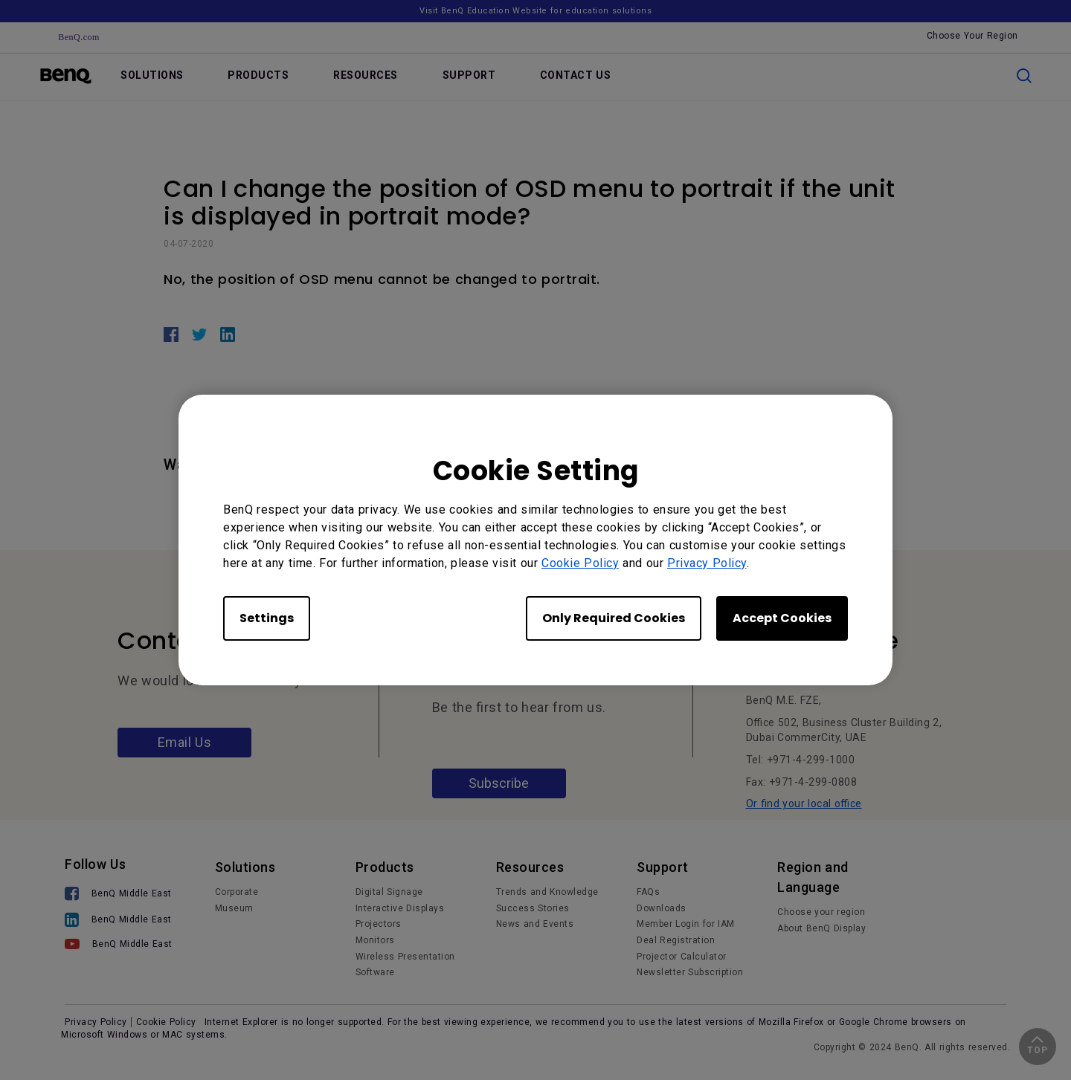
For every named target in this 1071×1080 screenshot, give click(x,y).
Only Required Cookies (613, 618)
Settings (266, 618)
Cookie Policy (580, 563)
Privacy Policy (707, 563)
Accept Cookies (782, 618)
